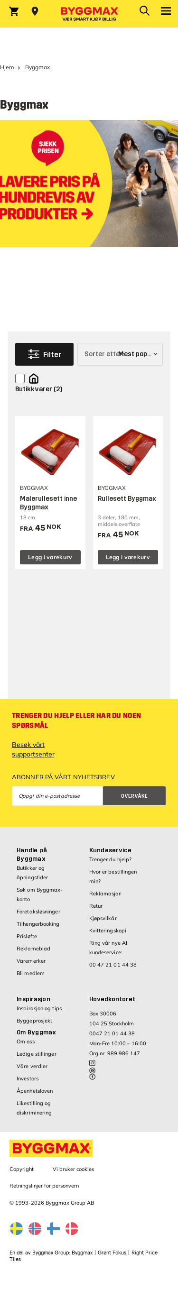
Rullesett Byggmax (127, 499)
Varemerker (31, 961)
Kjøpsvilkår (103, 918)
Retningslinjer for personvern (44, 1185)
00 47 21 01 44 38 (113, 964)
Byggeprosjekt (34, 1020)
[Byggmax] (89, 13)
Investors (27, 1078)
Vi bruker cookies (73, 1169)
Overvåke (134, 796)
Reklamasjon (105, 893)
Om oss (26, 1041)
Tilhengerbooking (38, 924)
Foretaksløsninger (38, 911)
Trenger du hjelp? (110, 859)
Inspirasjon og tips (39, 1008)
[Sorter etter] (120, 354)
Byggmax (82, 1253)
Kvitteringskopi (108, 930)
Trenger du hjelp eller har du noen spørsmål (76, 720)
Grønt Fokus (112, 1253)
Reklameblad (33, 948)
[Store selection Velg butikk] (34, 11)
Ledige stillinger (36, 1053)
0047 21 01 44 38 (112, 1033)
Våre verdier (32, 1066)
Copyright (21, 1169)
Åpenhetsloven (35, 1090)
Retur (96, 906)
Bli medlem (31, 973)
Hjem (7, 67)
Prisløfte (27, 936)
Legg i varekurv (50, 557)
